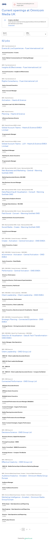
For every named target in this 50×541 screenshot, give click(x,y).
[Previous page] (20, 529)
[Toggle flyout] (45, 34)
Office (27, 33)
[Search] (13, 35)
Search (5, 33)
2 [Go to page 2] (26, 529)
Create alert (11, 25)
